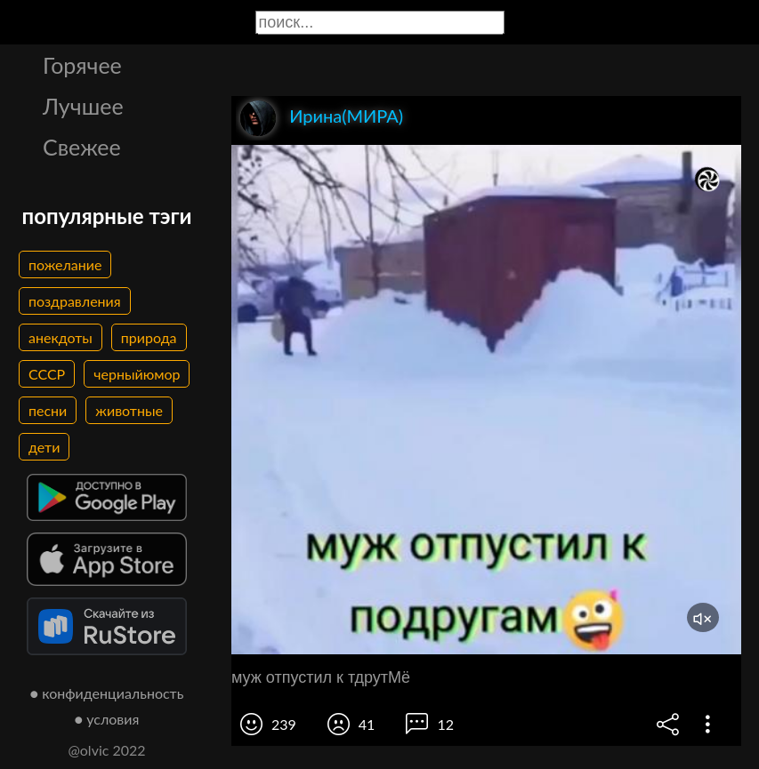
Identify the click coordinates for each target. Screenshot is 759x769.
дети (44, 446)
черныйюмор (136, 373)
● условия (107, 718)
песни (47, 410)
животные (129, 410)
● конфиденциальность (107, 693)
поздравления (74, 300)
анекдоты (60, 337)
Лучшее (83, 105)
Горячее (82, 65)
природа (149, 337)
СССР (46, 373)
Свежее (82, 146)
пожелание (64, 264)
